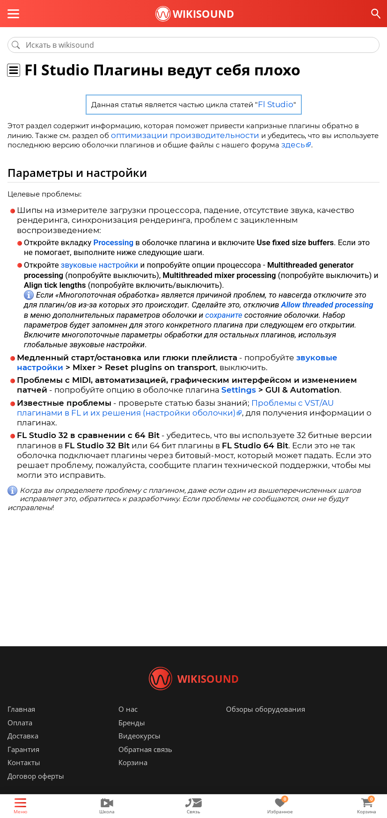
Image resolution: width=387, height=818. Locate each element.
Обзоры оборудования (265, 723)
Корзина (132, 776)
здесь (291, 142)
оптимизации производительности (175, 134)
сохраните (223, 312)
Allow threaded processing (327, 302)
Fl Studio (275, 104)
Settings (238, 387)
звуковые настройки (99, 262)
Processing (114, 240)
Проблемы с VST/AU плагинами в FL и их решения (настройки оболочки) (175, 405)
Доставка (22, 749)
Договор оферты (35, 790)
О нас (128, 723)
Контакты (23, 776)
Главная (21, 723)
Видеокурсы (139, 749)
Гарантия (23, 763)
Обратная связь (145, 763)
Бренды (131, 736)
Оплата (19, 736)
